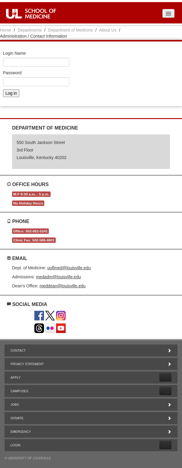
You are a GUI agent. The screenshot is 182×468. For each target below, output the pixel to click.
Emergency (91, 432)
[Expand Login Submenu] (165, 445)
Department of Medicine (70, 30)
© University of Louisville (28, 458)
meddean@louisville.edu (62, 285)
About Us (108, 30)
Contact (91, 350)
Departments (29, 30)
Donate (91, 418)
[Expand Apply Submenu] (165, 377)
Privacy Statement (91, 364)
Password (12, 72)
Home (5, 30)
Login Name (14, 53)
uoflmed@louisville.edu (69, 267)
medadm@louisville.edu (58, 276)
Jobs (91, 404)
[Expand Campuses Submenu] (165, 391)
